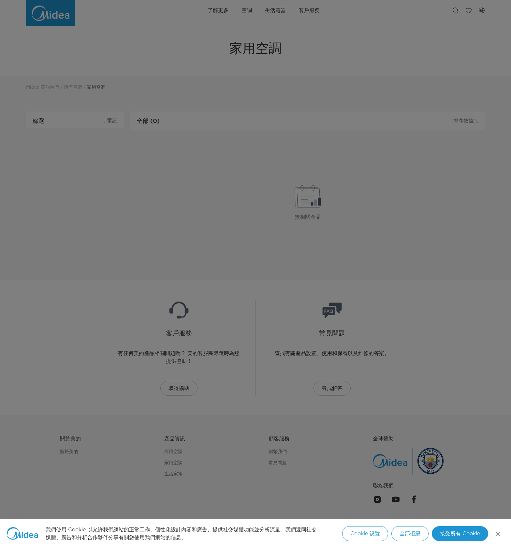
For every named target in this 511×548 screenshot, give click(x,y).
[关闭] (497, 533)
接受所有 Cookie (460, 533)
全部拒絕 (410, 533)
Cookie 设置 (365, 533)
